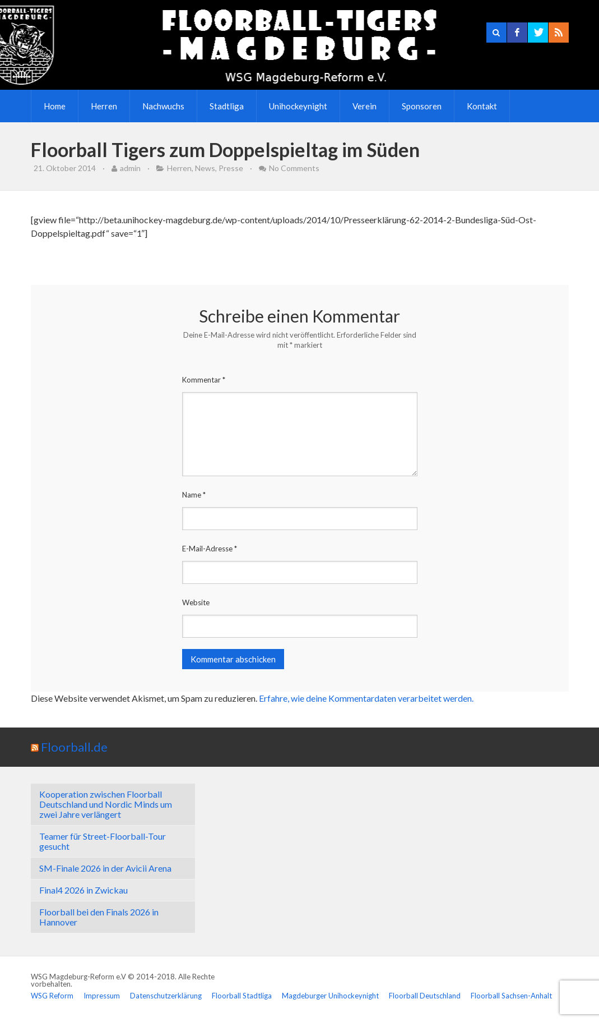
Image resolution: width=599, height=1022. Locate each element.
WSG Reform (52, 995)
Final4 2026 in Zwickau (83, 890)
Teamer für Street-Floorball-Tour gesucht (102, 841)
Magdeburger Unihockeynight (330, 995)
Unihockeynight (298, 106)
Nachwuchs (163, 106)
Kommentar (203, 379)
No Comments (294, 168)
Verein (364, 106)
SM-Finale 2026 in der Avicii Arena (105, 868)
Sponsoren (422, 106)
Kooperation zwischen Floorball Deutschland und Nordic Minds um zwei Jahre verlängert (105, 804)
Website (196, 602)
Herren (104, 106)
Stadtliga (227, 106)
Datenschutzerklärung (166, 995)
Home (55, 106)
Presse (231, 168)
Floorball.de (74, 746)
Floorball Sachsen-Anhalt (511, 995)
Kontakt (482, 106)
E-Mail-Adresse (209, 548)
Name (194, 494)
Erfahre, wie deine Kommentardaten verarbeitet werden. (366, 698)
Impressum (101, 995)
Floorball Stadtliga (242, 995)
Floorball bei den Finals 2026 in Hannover (99, 916)
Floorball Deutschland (425, 995)
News (205, 168)
